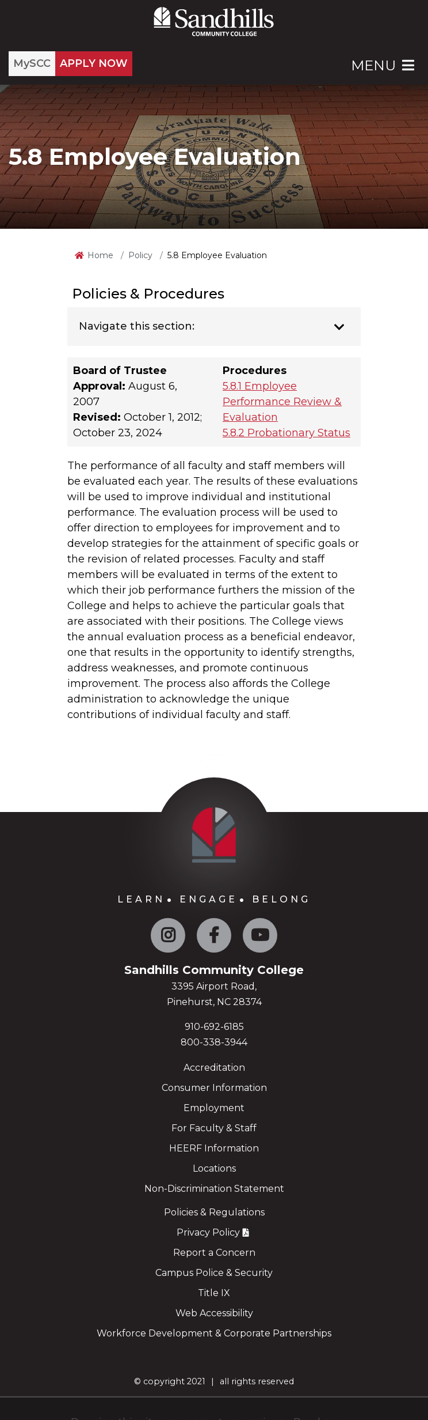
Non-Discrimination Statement (214, 1188)
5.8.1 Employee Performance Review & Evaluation (282, 402)
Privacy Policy (208, 1232)
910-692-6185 (214, 1026)
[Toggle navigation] (339, 327)
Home (100, 255)
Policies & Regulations (214, 1212)
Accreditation (214, 1067)
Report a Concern (214, 1252)
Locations (214, 1168)
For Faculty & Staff (214, 1128)
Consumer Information (214, 1087)
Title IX (214, 1292)
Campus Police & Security (214, 1272)
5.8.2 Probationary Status (286, 432)
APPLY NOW (94, 63)
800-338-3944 (214, 1042)
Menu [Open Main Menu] (383, 65)
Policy (140, 255)
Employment (214, 1107)
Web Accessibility (214, 1313)
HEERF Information (214, 1148)
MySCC (32, 63)
